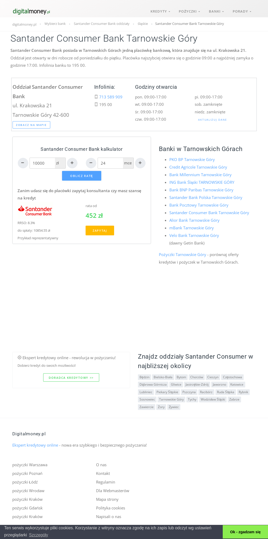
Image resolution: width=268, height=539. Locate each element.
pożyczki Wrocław (28, 488)
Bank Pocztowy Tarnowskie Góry (198, 204)
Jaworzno (219, 383)
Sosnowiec (147, 398)
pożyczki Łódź (25, 480)
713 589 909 (110, 96)
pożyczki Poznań (27, 471)
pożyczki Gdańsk (27, 505)
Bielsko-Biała (163, 375)
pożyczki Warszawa (29, 463)
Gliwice (176, 383)
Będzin (144, 375)
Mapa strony (107, 497)
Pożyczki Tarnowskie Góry (182, 253)
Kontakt (103, 471)
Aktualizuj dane (212, 119)
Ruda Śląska (225, 390)
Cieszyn (212, 375)
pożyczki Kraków (27, 497)
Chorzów (196, 375)
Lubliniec (145, 390)
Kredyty (158, 10)
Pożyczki (188, 10)
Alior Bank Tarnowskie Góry (194, 219)
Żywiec (173, 405)
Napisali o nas (108, 514)
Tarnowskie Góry (171, 398)
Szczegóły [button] (38, 535)
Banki (215, 10)
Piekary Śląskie (167, 390)
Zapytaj (100, 231)
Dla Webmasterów (112, 488)
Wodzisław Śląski (212, 398)
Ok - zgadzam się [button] (245, 532)
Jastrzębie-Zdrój (197, 383)
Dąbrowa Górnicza (153, 383)
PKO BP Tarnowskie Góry (192, 159)
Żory (161, 405)
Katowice (236, 383)
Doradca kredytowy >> (71, 376)
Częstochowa (232, 375)
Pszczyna (189, 390)
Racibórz (206, 390)
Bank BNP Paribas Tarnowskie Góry (201, 189)
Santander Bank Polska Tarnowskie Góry (205, 196)
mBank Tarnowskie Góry (191, 226)
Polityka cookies (110, 505)
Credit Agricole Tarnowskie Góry (198, 167)
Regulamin (105, 480)
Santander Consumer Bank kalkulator (81, 149)
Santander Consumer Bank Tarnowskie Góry (209, 211)
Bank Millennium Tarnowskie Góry (200, 174)
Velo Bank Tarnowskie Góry (194, 234)
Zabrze (234, 398)
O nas (101, 463)
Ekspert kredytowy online (35, 443)
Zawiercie (146, 405)
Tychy (192, 398)
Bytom (181, 375)
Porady (241, 10)
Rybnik (243, 390)
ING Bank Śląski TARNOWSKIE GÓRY (201, 182)
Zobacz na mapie (31, 125)
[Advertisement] (134, 313)
